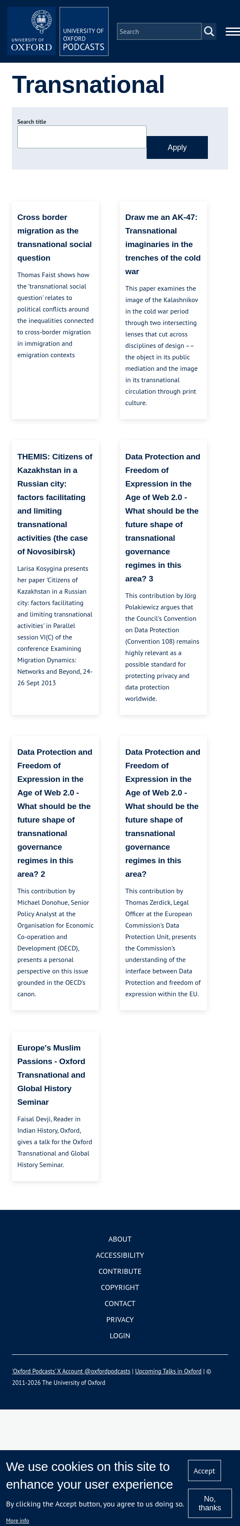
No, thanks (210, 1503)
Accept (204, 1471)
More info (17, 1520)
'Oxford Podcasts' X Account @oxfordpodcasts (71, 1371)
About (119, 1239)
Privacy (120, 1319)
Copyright (120, 1287)
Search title (31, 121)
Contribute (120, 1271)
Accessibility (120, 1255)
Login (120, 1335)
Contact (120, 1303)
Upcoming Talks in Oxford (168, 1371)
